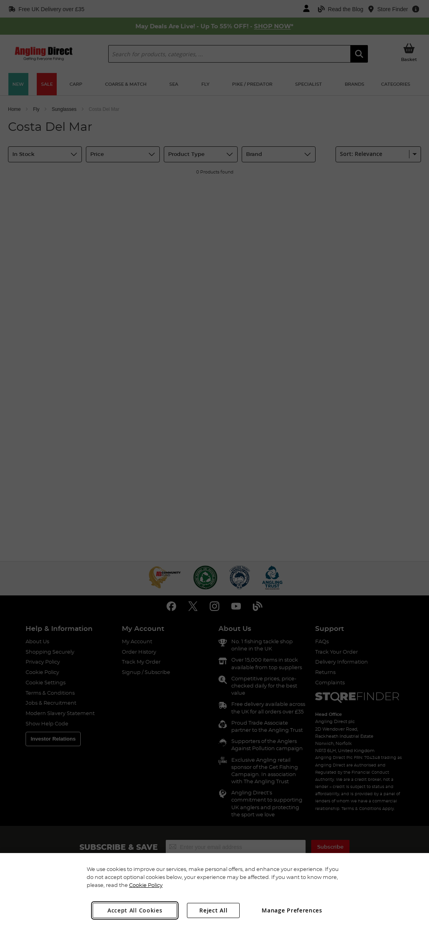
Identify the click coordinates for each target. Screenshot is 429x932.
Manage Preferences (292, 910)
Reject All (213, 910)
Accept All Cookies (135, 910)
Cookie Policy (146, 885)
